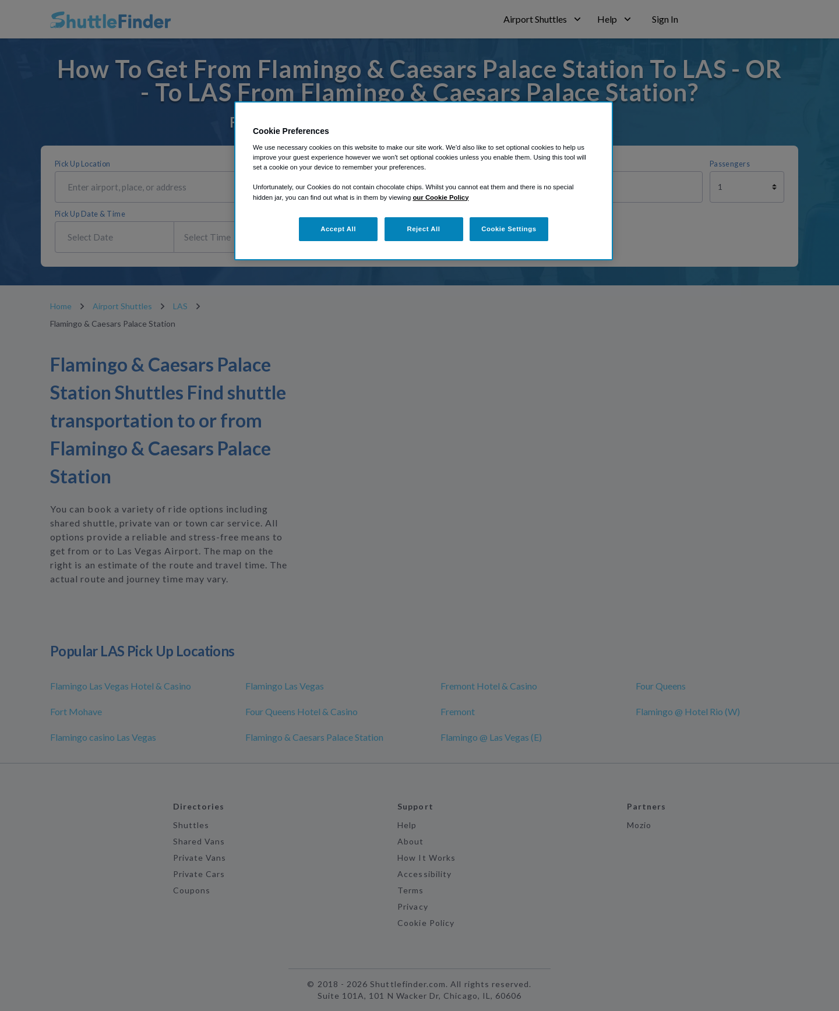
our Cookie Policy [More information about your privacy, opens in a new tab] (440, 197)
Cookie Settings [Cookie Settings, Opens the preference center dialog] (509, 228)
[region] (423, 181)
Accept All (338, 228)
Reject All (423, 228)
